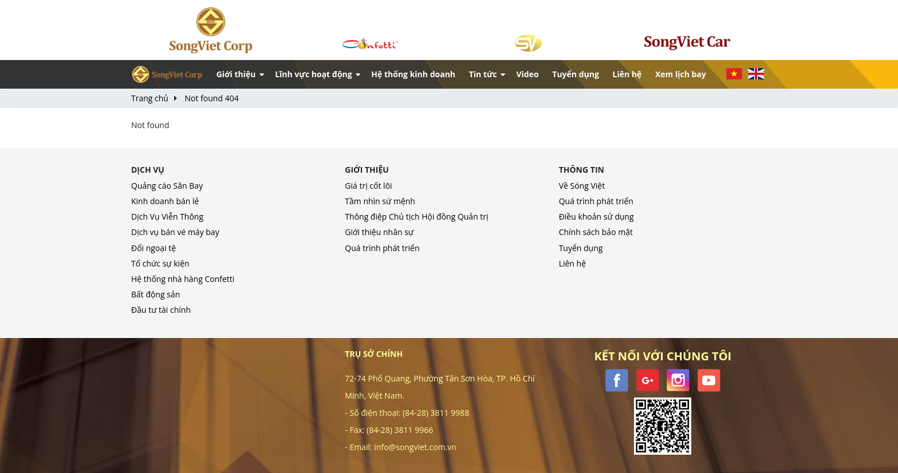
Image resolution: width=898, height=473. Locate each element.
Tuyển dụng (575, 74)
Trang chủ (149, 98)
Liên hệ (626, 74)
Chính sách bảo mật (596, 231)
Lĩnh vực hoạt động (313, 74)
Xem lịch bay (680, 74)
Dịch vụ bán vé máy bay (175, 231)
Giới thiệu (236, 74)
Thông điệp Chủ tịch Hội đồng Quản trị (416, 216)
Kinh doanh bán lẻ (165, 201)
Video (527, 74)
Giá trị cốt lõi (368, 185)
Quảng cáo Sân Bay (167, 185)
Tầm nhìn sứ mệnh (380, 201)
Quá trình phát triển (382, 248)
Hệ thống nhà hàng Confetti (182, 278)
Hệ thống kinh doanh (413, 74)
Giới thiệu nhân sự (379, 231)
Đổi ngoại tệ (153, 248)
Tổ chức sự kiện (160, 263)
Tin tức (483, 74)
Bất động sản (155, 294)
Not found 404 (212, 98)
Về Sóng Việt (582, 185)
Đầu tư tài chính (161, 309)
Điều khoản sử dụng (596, 216)
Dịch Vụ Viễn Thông (167, 216)
